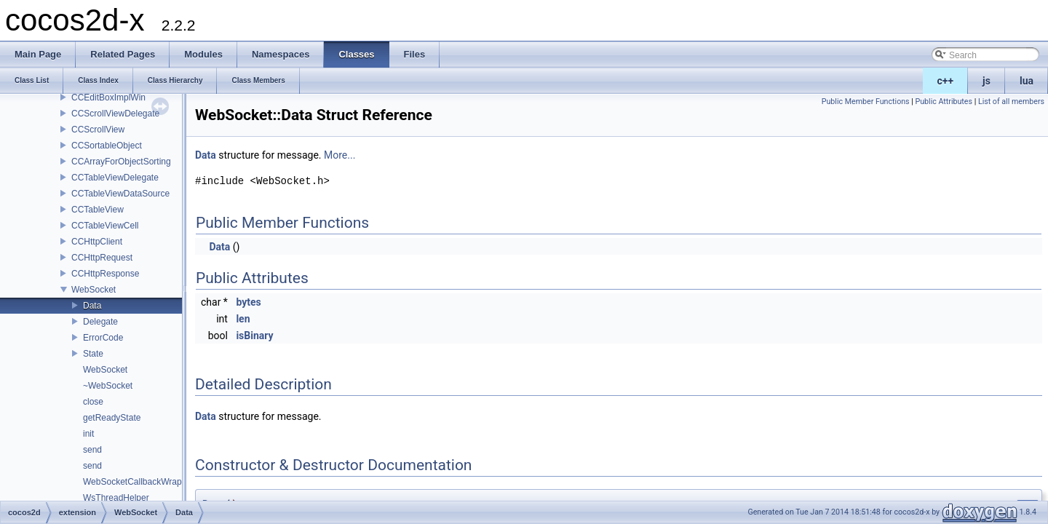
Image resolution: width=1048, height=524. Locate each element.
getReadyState (111, 418)
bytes (248, 302)
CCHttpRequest (101, 258)
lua (1026, 81)
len (243, 319)
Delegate (100, 322)
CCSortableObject (106, 145)
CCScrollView (97, 129)
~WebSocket (107, 386)
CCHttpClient (96, 242)
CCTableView (97, 210)
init (88, 434)
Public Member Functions (866, 101)
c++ (945, 81)
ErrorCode (103, 338)
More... (339, 155)
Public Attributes (943, 101)
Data (92, 306)
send (92, 450)
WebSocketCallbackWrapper (138, 482)
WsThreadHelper (116, 498)
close (93, 402)
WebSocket (93, 290)
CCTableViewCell (104, 226)
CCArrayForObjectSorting (121, 161)
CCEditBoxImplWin (108, 97)
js (986, 81)
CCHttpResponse (105, 274)
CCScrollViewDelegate (115, 113)
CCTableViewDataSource (120, 193)
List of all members (1011, 101)
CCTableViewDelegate (115, 177)
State (93, 354)
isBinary (254, 335)
